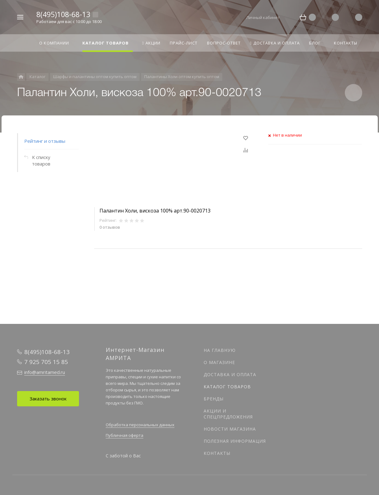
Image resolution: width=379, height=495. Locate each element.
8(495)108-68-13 (63, 14)
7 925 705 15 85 (46, 362)
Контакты (217, 453)
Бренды (214, 399)
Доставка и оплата (230, 374)
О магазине (219, 362)
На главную (220, 350)
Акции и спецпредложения (228, 414)
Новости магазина (230, 429)
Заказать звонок (48, 398)
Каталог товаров (227, 387)
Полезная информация (235, 441)
